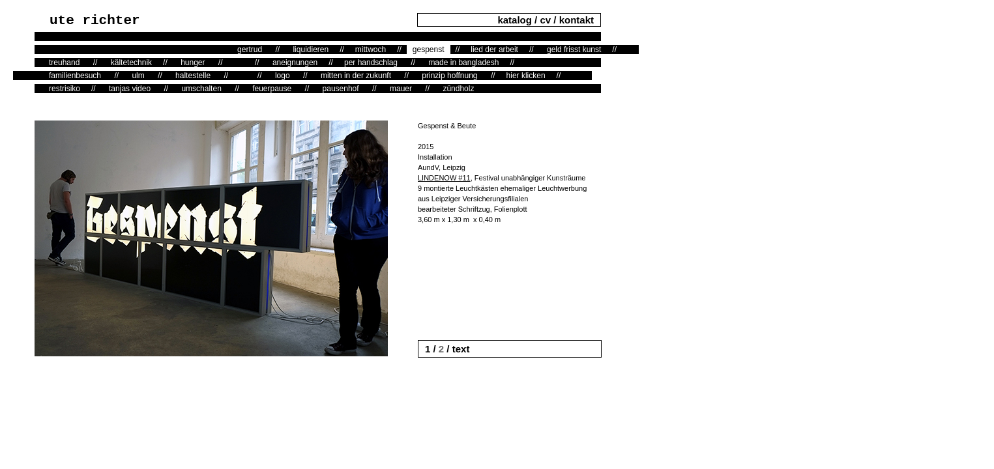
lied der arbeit (494, 49)
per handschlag (371, 62)
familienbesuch (75, 75)
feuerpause (271, 88)
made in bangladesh (463, 62)
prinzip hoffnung (449, 75)
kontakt (576, 19)
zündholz (458, 88)
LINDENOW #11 (444, 178)
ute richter (95, 20)
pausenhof (341, 88)
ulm (138, 75)
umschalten (201, 88)
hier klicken (526, 75)
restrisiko (64, 88)
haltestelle (193, 75)
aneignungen (294, 62)
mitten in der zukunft (356, 75)
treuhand (64, 62)
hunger (193, 62)
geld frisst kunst (574, 49)
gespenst (429, 49)
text (460, 348)
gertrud (249, 49)
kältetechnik (131, 62)
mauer (401, 88)
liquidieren (311, 49)
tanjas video (130, 88)
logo (282, 75)
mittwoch (370, 49)
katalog (515, 19)
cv (545, 19)
